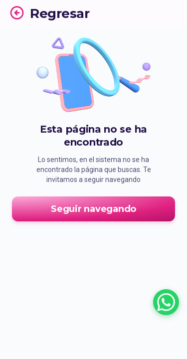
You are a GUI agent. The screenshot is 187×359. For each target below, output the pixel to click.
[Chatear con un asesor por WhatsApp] (166, 302)
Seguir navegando (93, 208)
